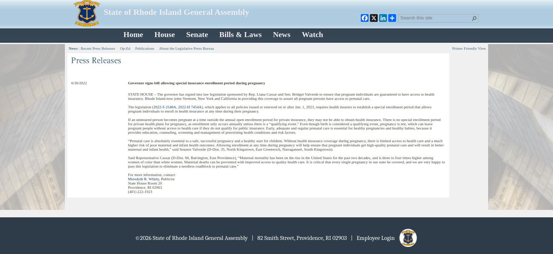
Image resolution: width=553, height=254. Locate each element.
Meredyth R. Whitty (143, 179)
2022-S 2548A (164, 107)
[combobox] (435, 17)
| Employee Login (384, 238)
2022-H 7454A (189, 107)
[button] (474, 18)
